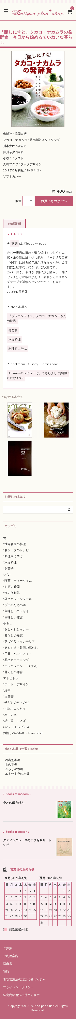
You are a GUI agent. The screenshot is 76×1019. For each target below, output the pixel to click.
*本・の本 (10, 715)
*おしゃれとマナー (16, 629)
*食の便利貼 (11, 593)
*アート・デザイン (16, 684)
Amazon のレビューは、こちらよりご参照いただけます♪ (38, 375)
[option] (38, 89)
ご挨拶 (7, 948)
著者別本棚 (12, 760)
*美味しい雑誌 (13, 617)
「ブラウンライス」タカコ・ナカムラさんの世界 (36, 318)
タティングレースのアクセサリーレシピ (27, 843)
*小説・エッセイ (14, 708)
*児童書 (8, 696)
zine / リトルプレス (16, 727)
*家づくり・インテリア (19, 641)
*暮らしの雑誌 (13, 672)
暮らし (7, 623)
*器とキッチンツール (17, 599)
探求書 (7, 964)
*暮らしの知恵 (13, 635)
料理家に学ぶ (18, 349)
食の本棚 (11, 764)
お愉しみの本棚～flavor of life (23, 733)
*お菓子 (8, 568)
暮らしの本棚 (14, 769)
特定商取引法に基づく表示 (21, 995)
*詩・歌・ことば (14, 721)
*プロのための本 (14, 605)
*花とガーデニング (16, 660)
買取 (6, 972)
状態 (15, 243)
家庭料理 (15, 339)
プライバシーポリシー (18, 987)
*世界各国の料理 (14, 544)
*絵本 (7, 690)
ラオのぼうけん (13, 803)
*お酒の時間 (11, 587)
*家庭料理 (10, 562)
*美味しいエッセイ (16, 611)
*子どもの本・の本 (16, 702)
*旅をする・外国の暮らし (20, 648)
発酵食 (13, 330)
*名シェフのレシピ (16, 550)
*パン (7, 574)
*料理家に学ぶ (13, 556)
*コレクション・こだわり (20, 666)
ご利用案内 (10, 956)
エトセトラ (10, 678)
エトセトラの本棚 (17, 773)
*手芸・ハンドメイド (17, 654)
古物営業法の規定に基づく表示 (24, 979)
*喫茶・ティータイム (17, 581)
